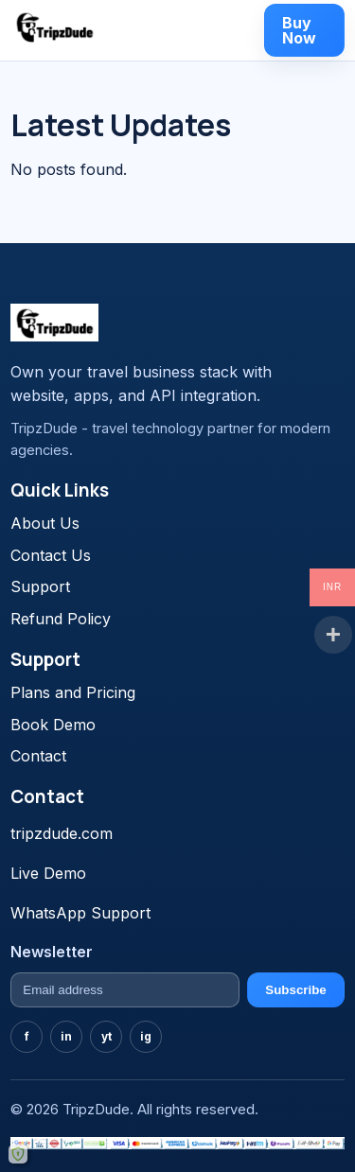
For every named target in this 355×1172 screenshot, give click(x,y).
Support (40, 586)
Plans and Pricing (72, 692)
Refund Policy (60, 618)
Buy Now (299, 30)
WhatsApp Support (80, 912)
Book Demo (53, 724)
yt (106, 1036)
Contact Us (50, 555)
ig (145, 1036)
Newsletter (51, 951)
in (66, 1036)
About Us (45, 523)
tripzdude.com (61, 833)
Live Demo (48, 873)
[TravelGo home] (54, 26)
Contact (38, 755)
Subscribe (295, 990)
